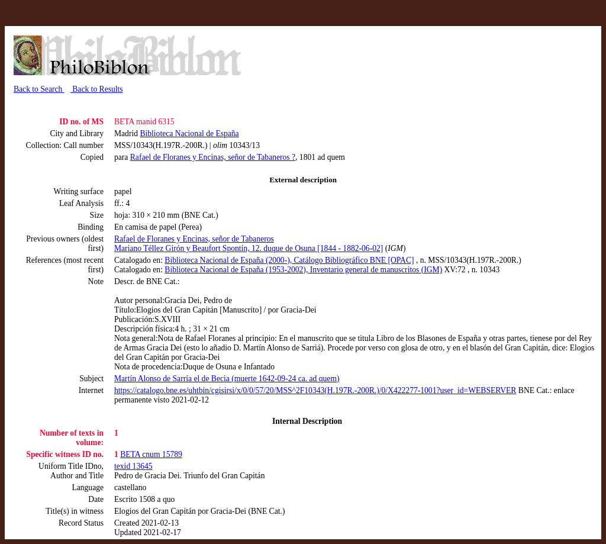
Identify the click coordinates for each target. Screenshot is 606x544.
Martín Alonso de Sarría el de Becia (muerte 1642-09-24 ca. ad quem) (227, 378)
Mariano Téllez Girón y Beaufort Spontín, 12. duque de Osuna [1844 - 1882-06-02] (248, 248)
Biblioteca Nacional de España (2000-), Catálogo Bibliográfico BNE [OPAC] (289, 260)
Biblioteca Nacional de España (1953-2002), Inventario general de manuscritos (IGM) (303, 269)
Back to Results (96, 89)
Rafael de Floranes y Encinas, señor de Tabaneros (194, 238)
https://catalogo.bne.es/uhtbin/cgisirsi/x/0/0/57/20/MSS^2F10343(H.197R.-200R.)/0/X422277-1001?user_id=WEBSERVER (315, 390)
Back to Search (39, 89)
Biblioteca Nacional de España (189, 133)
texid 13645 (133, 466)
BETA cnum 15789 (151, 454)
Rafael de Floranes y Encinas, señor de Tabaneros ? (212, 157)
